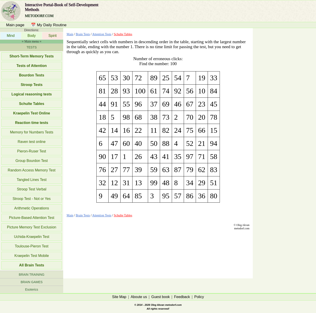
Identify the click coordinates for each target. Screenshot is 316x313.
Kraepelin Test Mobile (31, 256)
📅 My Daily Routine (49, 25)
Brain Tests (83, 34)
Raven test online (32, 142)
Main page (15, 25)
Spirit (52, 36)
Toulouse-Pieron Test (31, 246)
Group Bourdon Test (32, 161)
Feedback (182, 297)
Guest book (160, 297)
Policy (199, 297)
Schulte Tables (123, 34)
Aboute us (139, 297)
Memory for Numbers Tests (31, 132)
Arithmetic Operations (31, 208)
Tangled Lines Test (31, 180)
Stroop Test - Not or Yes (32, 199)
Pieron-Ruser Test (31, 151)
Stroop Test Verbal (31, 189)
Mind (11, 36)
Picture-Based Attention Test (31, 218)
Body (32, 36)
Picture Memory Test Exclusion (31, 227)
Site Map (119, 297)
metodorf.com (173, 305)
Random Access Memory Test (31, 170)
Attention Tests (102, 34)
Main (70, 34)
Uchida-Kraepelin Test (31, 237)
